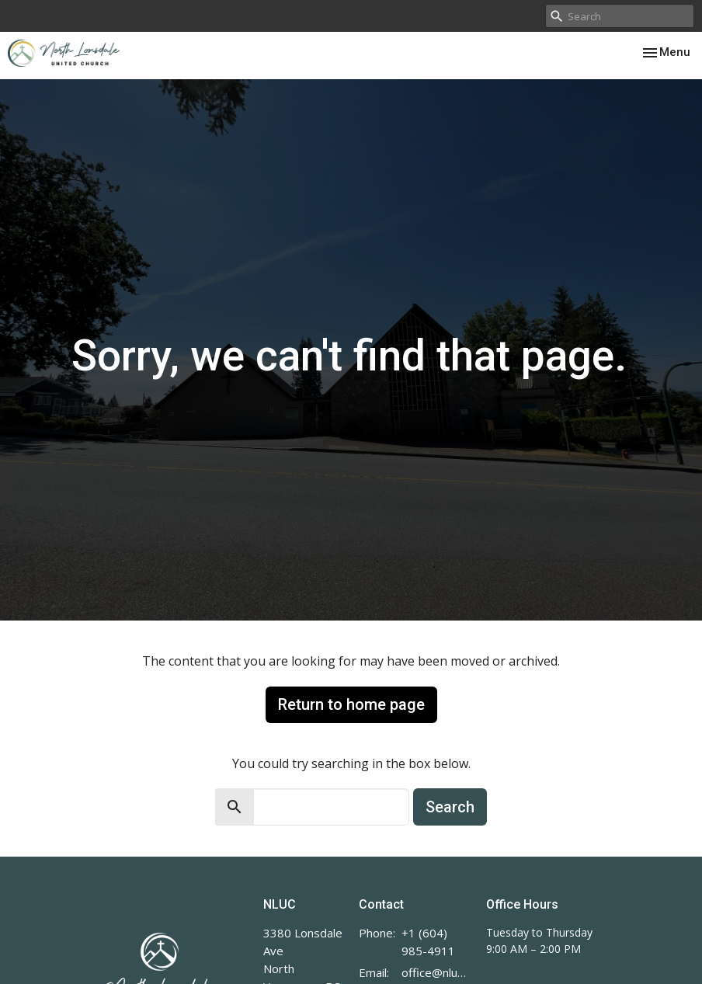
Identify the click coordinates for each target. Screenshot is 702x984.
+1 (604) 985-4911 (428, 941)
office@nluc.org (436, 972)
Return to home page (351, 704)
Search (450, 807)
